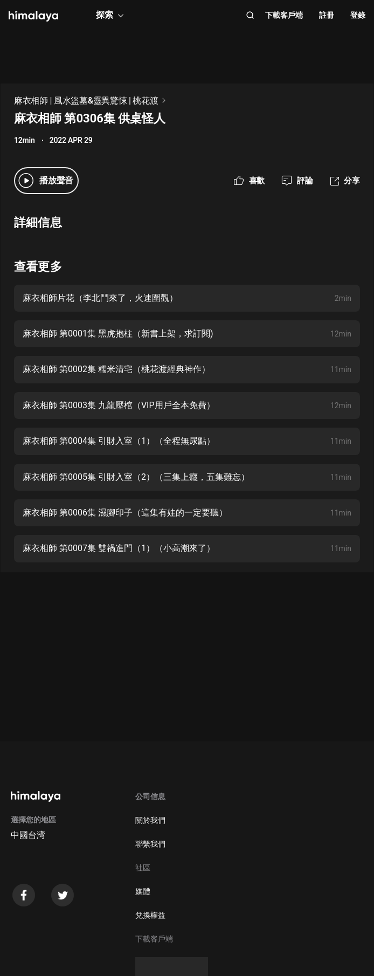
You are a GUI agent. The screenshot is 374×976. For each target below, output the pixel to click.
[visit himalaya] (33, 16)
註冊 (326, 15)
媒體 (142, 891)
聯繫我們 (150, 844)
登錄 (357, 15)
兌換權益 (150, 915)
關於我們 (150, 820)
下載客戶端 (284, 15)
